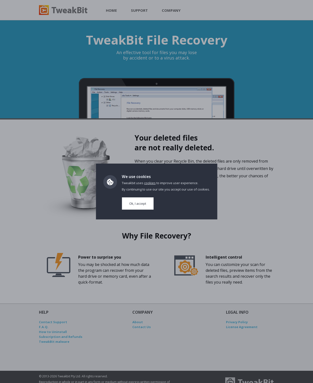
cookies (150, 183)
